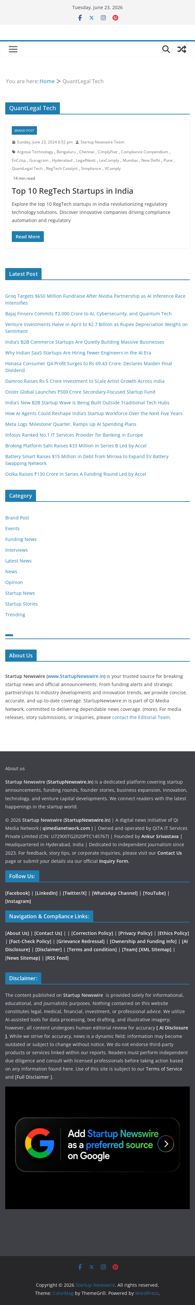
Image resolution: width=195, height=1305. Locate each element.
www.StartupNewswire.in (76, 676)
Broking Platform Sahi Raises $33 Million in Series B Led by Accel (76, 445)
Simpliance (91, 168)
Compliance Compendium (144, 152)
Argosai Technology (35, 152)
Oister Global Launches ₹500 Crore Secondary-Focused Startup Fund (80, 392)
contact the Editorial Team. (141, 717)
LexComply (109, 160)
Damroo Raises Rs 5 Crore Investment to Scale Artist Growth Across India (85, 381)
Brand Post (24, 130)
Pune (168, 160)
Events (12, 528)
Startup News (20, 593)
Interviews (16, 550)
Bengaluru (66, 152)
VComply (113, 168)
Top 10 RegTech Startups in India (72, 190)
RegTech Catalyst (62, 168)
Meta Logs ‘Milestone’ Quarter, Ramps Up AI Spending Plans (70, 424)
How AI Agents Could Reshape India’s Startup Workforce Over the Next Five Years (94, 413)
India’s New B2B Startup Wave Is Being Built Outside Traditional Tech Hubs (87, 402)
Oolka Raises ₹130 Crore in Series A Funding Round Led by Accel (75, 474)
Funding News (21, 539)
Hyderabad (62, 160)
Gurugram (38, 160)
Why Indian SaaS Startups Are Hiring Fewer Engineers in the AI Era (78, 353)
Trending (15, 614)
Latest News (18, 561)
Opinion (14, 582)
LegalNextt (86, 160)
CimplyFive (107, 152)
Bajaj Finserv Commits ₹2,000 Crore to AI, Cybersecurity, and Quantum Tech (88, 313)
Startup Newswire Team (102, 142)
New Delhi (150, 160)
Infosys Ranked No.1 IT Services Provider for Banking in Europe (74, 435)
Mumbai (130, 160)
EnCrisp (19, 160)
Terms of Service (164, 1069)
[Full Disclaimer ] (33, 1077)
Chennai (86, 152)
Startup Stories (21, 604)
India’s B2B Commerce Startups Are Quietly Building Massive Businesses (84, 342)
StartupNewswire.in (70, 782)
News (11, 571)
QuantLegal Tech (27, 168)
